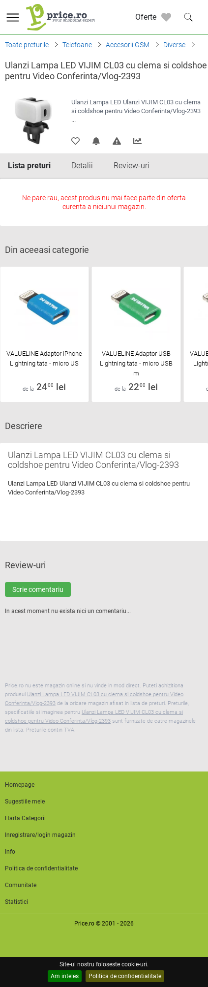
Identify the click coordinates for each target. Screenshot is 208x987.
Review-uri (131, 165)
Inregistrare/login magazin (40, 835)
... (73, 119)
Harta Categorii (25, 818)
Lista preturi (29, 165)
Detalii (82, 165)
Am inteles (65, 976)
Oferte (145, 17)
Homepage (19, 784)
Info (10, 851)
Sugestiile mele (25, 801)
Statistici (16, 901)
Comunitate (20, 885)
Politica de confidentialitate (125, 976)
